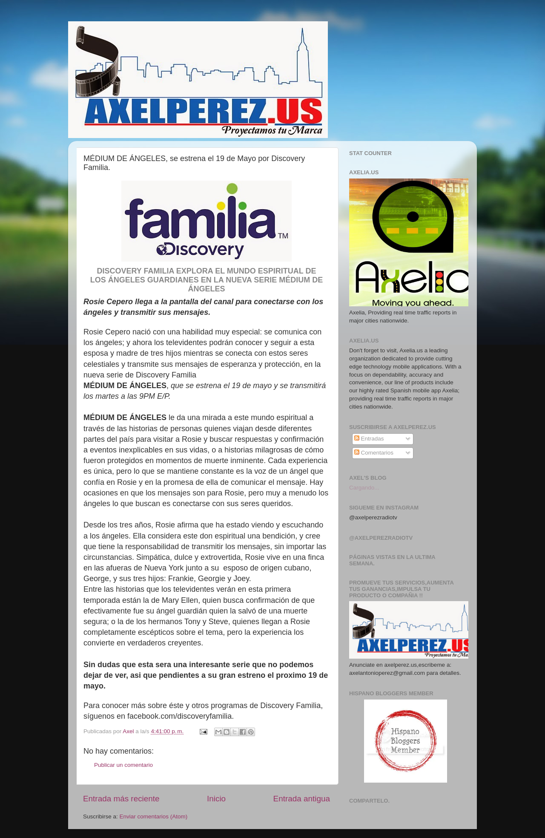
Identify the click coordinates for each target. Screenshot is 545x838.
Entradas (369, 438)
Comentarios (373, 452)
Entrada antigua (301, 798)
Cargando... (364, 487)
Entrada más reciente (121, 798)
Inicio (216, 798)
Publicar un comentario (123, 765)
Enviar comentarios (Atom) (154, 816)
